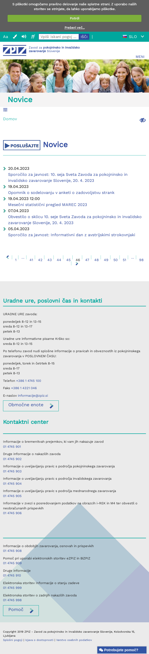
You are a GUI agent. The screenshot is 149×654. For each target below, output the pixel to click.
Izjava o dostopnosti (39, 640)
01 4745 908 (12, 551)
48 (96, 260)
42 (40, 260)
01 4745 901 (12, 446)
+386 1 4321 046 (24, 388)
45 (68, 260)
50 (115, 260)
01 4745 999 (12, 588)
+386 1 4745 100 (28, 381)
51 (124, 260)
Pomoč (15, 609)
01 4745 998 (12, 600)
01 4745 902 (12, 459)
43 (49, 260)
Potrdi (74, 18)
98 (141, 260)
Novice (20, 99)
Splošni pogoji (12, 640)
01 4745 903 (12, 471)
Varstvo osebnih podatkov (74, 640)
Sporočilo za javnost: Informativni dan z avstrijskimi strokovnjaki (71, 234)
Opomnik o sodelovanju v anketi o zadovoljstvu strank (61, 192)
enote (25, 404)
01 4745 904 (12, 483)
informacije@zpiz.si (33, 395)
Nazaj (7, 257)
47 (87, 260)
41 (31, 260)
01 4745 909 (12, 563)
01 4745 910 (12, 575)
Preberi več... (75, 27)
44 (59, 260)
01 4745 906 (12, 513)
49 (106, 260)
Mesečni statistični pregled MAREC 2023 (47, 204)
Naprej (76, 263)
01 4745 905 (12, 496)
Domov (10, 118)
